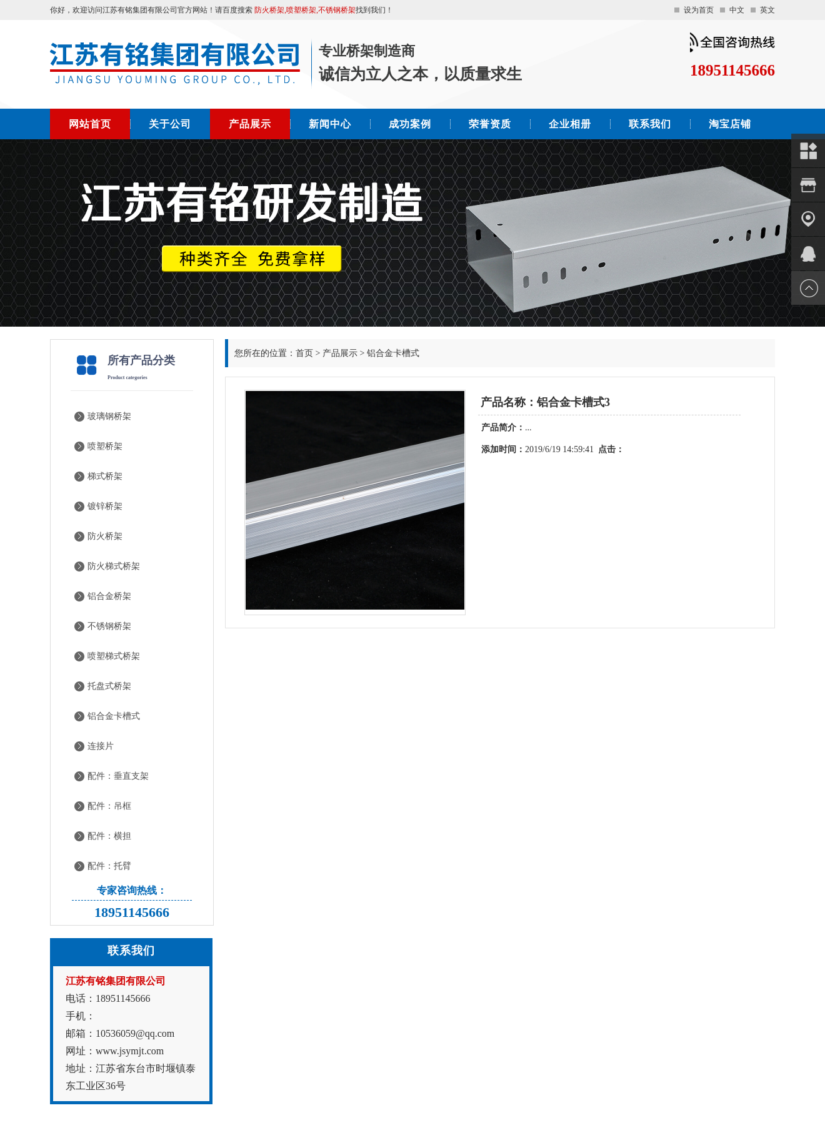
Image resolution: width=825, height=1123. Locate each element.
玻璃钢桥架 (109, 416)
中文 (736, 10)
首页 (304, 353)
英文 (767, 10)
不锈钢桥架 (109, 626)
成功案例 (410, 124)
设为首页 (699, 10)
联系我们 (650, 124)
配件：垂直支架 (118, 776)
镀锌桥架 (105, 506)
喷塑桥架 (105, 446)
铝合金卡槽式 (114, 716)
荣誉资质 (490, 124)
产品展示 (250, 124)
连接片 (101, 746)
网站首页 (90, 124)
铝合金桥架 (109, 596)
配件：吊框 (109, 806)
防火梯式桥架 (114, 566)
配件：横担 (109, 836)
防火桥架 (105, 536)
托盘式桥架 (109, 686)
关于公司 (170, 124)
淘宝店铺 (730, 124)
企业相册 (570, 124)
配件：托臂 (109, 866)
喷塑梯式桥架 (114, 656)
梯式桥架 (105, 476)
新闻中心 (330, 124)
